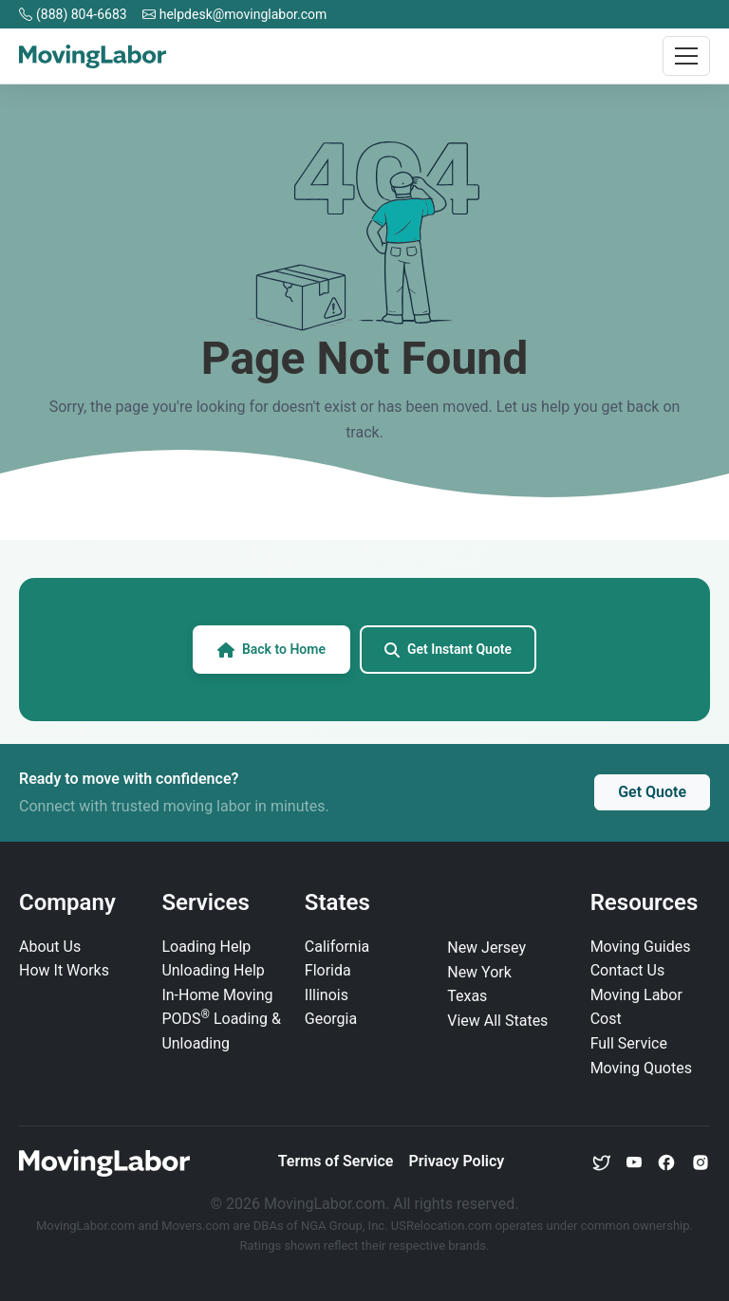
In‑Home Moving (216, 995)
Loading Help (206, 947)
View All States (497, 1021)
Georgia (331, 1019)
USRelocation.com (443, 1225)
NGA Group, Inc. (344, 1225)
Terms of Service (336, 1161)
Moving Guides (640, 947)
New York (479, 972)
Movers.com (196, 1225)
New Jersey (486, 948)
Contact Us (627, 970)
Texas (467, 996)
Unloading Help (212, 970)
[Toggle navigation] (686, 56)
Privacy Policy (456, 1161)
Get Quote (652, 792)
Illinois (326, 995)
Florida (328, 970)
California (337, 947)
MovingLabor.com (87, 1225)
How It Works (64, 970)
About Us (50, 947)
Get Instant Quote (448, 649)
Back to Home (271, 649)
